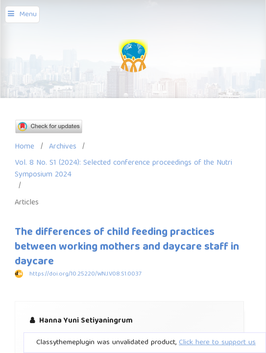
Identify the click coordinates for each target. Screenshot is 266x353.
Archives (62, 146)
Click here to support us (217, 342)
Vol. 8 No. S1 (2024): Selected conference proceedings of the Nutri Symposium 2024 (123, 168)
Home (24, 146)
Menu (28, 14)
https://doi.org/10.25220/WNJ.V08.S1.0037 (85, 274)
